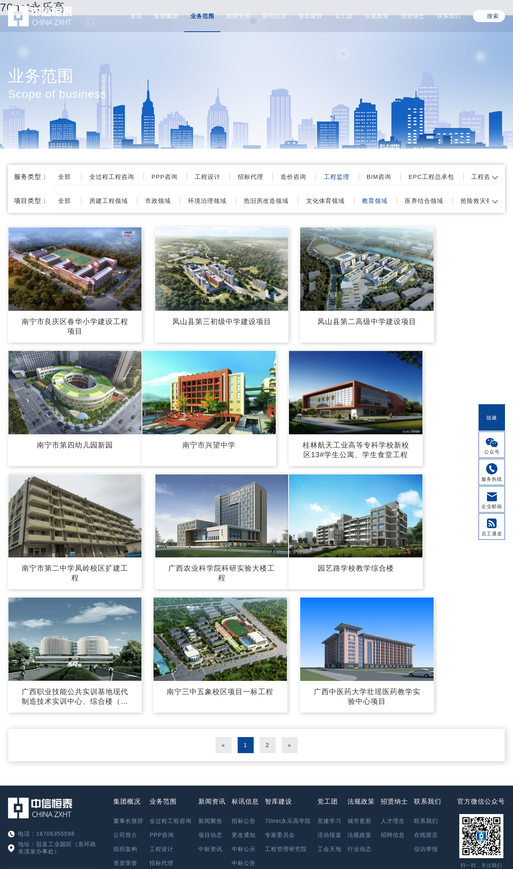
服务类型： (31, 176)
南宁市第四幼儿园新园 (448, 309)
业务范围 (202, 16)
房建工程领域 (116, 200)
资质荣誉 (125, 702)
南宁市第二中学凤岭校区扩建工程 (320, 425)
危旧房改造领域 (288, 200)
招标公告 (244, 660)
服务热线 (491, 479)
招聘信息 (393, 674)
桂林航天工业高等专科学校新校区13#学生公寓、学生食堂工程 (192, 425)
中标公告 (244, 702)
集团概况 (166, 16)
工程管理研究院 (286, 688)
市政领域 (170, 200)
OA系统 (481, 725)
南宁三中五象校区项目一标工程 (320, 536)
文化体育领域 (351, 200)
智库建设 (311, 16)
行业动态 (359, 688)
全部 (69, 176)
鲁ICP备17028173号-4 (297, 810)
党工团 (344, 16)
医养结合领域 (459, 200)
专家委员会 (280, 674)
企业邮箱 (491, 506)
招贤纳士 (413, 16)
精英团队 (125, 716)
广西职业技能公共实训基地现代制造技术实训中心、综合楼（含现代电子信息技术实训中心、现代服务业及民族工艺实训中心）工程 (192, 536)
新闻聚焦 (210, 660)
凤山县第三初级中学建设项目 (192, 314)
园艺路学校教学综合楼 (65, 531)
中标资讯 (210, 688)
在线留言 (426, 674)
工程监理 (365, 176)
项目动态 (210, 674)
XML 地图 (256, 828)
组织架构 (125, 688)
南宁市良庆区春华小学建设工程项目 (65, 314)
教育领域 (405, 200)
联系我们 (449, 16)
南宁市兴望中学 (65, 420)
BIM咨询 (411, 176)
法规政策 (377, 16)
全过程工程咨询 (120, 176)
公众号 (492, 452)
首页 (136, 16)
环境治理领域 (224, 200)
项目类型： (31, 200)
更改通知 (244, 674)
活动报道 (329, 674)
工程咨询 (161, 773)
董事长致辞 (128, 660)
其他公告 (244, 716)
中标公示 (244, 688)
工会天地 (329, 688)
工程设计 (224, 176)
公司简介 (125, 674)
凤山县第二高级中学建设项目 (320, 314)
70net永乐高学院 (288, 660)
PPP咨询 (177, 176)
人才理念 (393, 660)
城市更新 (359, 660)
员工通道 (491, 534)
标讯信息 (275, 16)
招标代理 (271, 176)
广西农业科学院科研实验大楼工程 (448, 425)
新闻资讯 (238, 16)
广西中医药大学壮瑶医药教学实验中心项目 (448, 536)
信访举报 (426, 688)
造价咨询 (318, 176)
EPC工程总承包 (468, 176)
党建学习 (329, 660)
